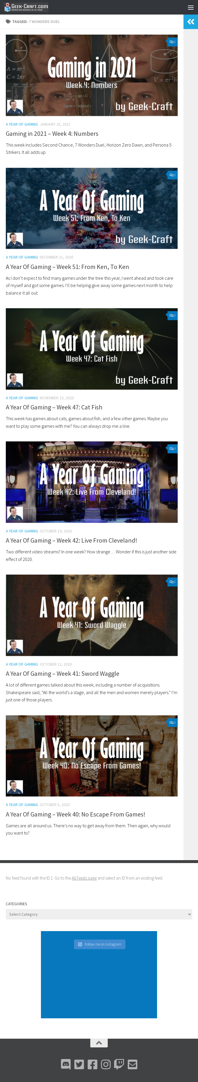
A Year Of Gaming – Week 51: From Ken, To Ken (67, 267)
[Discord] (65, 1064)
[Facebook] (92, 1064)
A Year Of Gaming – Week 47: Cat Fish (54, 407)
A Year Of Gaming (22, 124)
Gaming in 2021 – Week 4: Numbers (52, 133)
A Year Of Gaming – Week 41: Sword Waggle (62, 673)
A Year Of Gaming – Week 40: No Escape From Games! (75, 814)
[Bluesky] (78, 1064)
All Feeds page (84, 878)
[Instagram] (105, 1064)
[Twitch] (119, 1064)
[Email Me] (132, 1064)
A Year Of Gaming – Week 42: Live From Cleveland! (71, 540)
